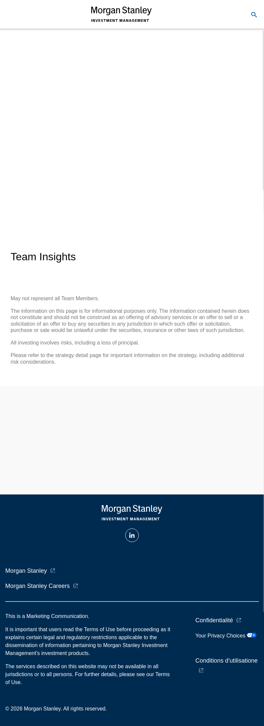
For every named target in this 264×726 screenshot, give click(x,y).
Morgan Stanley (26, 570)
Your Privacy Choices (225, 635)
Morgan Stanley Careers (37, 586)
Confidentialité (214, 620)
